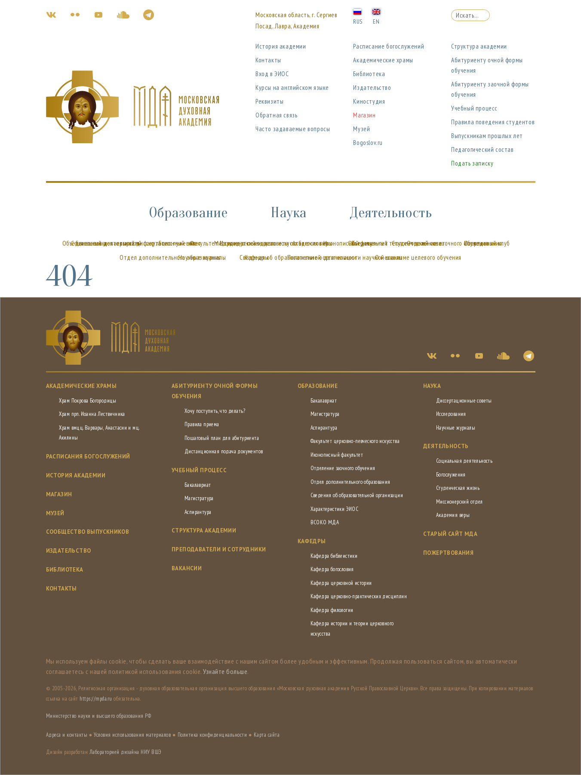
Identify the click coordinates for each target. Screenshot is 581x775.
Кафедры (257, 257)
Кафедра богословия (332, 569)
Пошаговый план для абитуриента (221, 438)
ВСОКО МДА (324, 522)
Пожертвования (448, 553)
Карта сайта (267, 734)
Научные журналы (202, 257)
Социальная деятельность (105, 243)
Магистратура (199, 498)
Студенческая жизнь (458, 488)
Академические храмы (383, 60)
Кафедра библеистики (334, 556)
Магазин (364, 115)
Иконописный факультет (336, 454)
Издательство (372, 87)
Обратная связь (276, 115)
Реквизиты (269, 101)
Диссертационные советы (464, 400)
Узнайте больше (225, 671)
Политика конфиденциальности (212, 734)
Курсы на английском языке (292, 87)
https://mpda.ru (96, 698)
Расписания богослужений (88, 456)
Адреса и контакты (67, 734)
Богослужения (177, 243)
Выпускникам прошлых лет (487, 136)
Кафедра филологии (332, 610)
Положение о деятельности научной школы (345, 257)
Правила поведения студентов (493, 122)
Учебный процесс (474, 108)
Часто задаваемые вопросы (292, 129)
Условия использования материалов (132, 734)
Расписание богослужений (388, 46)
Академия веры (312, 243)
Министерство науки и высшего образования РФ (98, 716)
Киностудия (369, 101)
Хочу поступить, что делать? (215, 411)
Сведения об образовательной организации (356, 495)
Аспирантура (197, 512)
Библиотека (369, 74)
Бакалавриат (197, 485)
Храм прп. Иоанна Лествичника (92, 414)
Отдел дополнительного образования (350, 482)
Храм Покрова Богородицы (88, 400)
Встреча (362, 243)
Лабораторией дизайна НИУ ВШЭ (125, 752)
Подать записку (472, 163)
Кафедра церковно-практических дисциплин (358, 596)
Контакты (268, 60)
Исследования (451, 414)
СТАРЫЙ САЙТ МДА (450, 534)
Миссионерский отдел (244, 243)
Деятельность (390, 212)
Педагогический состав (482, 149)
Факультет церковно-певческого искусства (355, 441)
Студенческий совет (419, 243)
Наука (289, 212)
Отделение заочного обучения (342, 468)
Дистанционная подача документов (223, 451)
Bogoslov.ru (368, 142)
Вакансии (187, 568)
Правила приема (201, 424)
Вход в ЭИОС (272, 74)
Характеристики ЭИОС (334, 509)
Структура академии (479, 46)
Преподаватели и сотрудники (219, 549)
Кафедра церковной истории (341, 583)
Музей (361, 129)
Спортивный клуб (487, 243)
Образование (188, 212)
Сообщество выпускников (87, 531)
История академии (280, 46)
